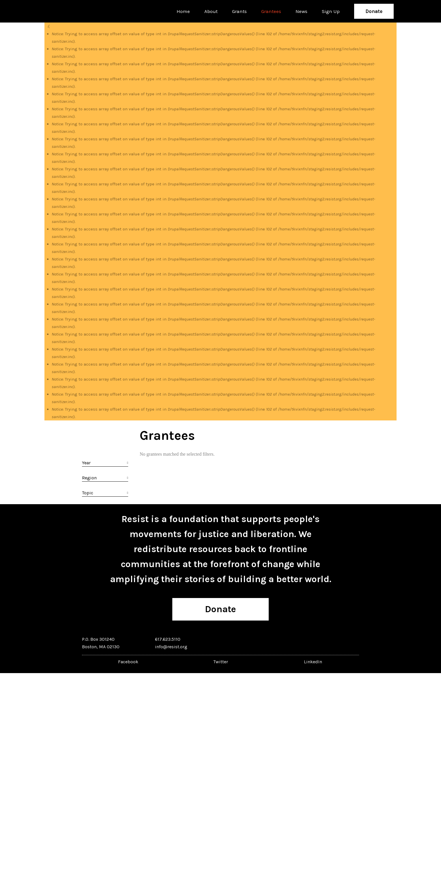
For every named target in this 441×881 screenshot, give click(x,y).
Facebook (128, 661)
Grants (239, 11)
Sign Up (331, 11)
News (301, 11)
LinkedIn (313, 661)
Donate (373, 11)
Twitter (220, 661)
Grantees (271, 11)
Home (183, 11)
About (211, 11)
